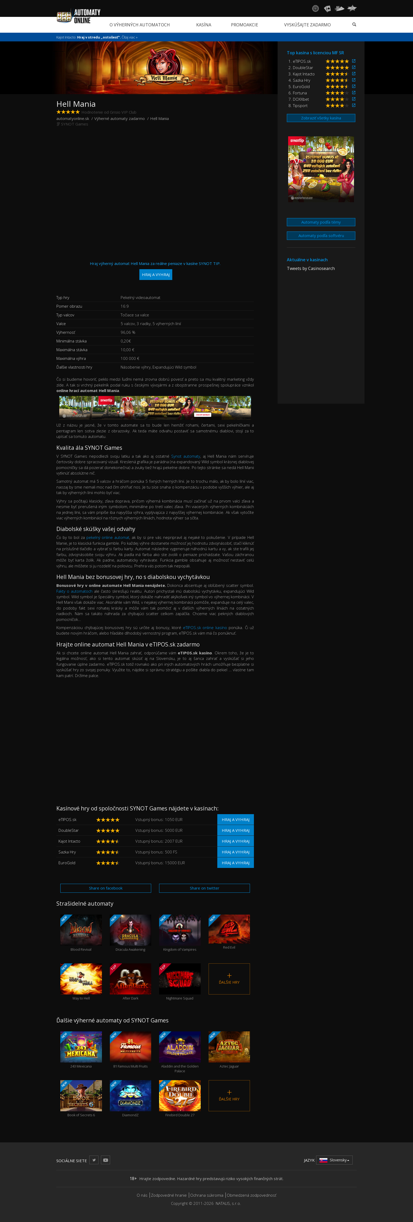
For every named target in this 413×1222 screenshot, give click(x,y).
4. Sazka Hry (299, 80)
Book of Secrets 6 (81, 1098)
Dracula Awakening (130, 933)
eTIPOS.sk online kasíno (205, 627)
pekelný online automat (108, 537)
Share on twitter (204, 888)
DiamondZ (130, 1098)
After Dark (130, 982)
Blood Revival (81, 933)
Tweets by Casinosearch (311, 268)
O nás (142, 1195)
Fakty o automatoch (74, 591)
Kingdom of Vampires (180, 933)
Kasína (203, 25)
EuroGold (66, 862)
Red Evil (229, 932)
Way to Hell (81, 982)
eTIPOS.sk (67, 819)
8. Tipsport (298, 105)
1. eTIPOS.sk (299, 61)
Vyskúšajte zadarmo (307, 25)
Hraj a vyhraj (235, 819)
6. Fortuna (297, 92)
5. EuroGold (299, 86)
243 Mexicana (81, 1050)
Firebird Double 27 (180, 1098)
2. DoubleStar (300, 67)
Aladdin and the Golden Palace (180, 1052)
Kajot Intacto (69, 841)
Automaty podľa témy (321, 222)
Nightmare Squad (180, 982)
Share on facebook (105, 888)
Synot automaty (185, 456)
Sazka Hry (67, 851)
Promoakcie (244, 25)
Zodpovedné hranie (169, 1195)
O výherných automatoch (140, 25)
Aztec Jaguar (229, 1050)
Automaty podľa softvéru (321, 235)
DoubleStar (68, 830)
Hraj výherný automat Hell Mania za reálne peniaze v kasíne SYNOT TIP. (155, 270)
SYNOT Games (74, 124)
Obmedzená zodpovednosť (251, 1195)
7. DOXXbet (298, 99)
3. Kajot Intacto (301, 73)
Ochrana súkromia (206, 1195)
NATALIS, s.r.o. (228, 1203)
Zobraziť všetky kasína (321, 117)
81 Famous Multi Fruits (130, 1050)
